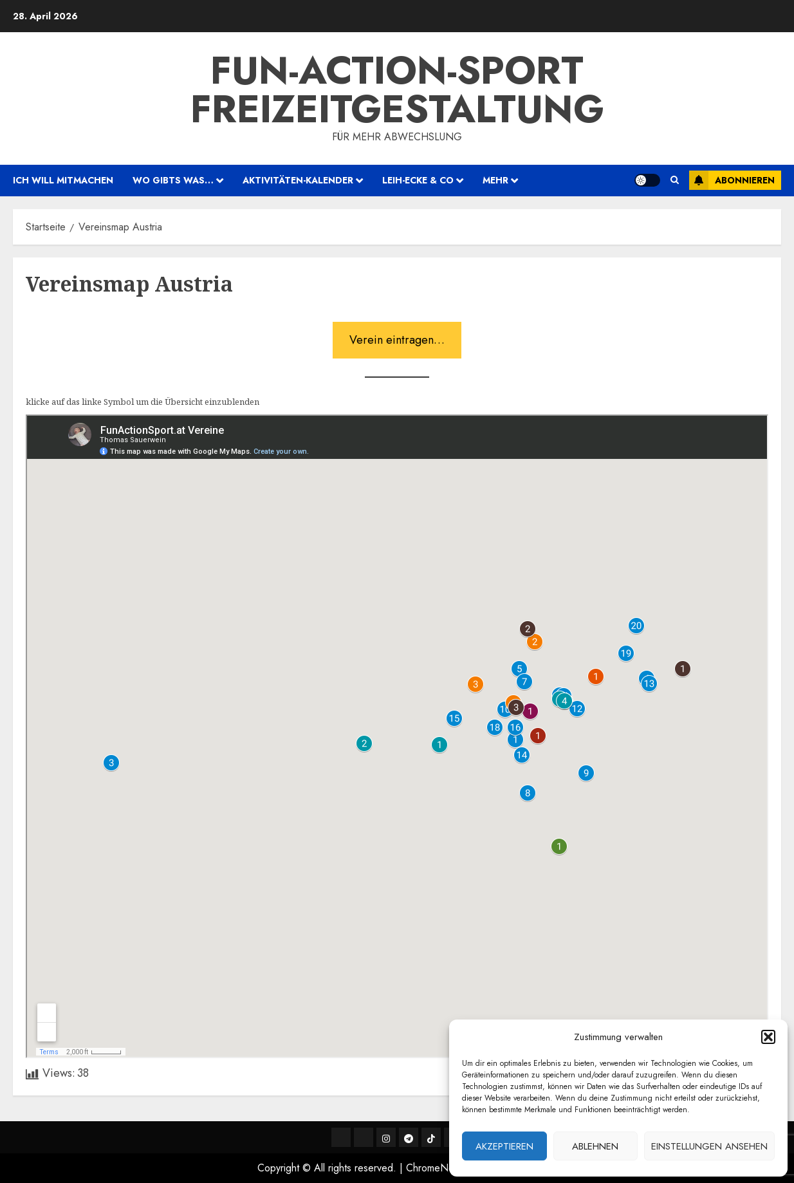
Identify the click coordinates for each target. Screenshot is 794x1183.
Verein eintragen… (397, 339)
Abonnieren (732, 180)
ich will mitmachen (63, 180)
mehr (495, 180)
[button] (768, 1036)
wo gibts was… (173, 180)
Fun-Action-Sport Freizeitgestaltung (397, 89)
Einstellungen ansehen (709, 1146)
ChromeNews (436, 1167)
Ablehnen (595, 1146)
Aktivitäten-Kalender (298, 180)
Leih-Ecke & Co (418, 180)
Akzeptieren (504, 1146)
